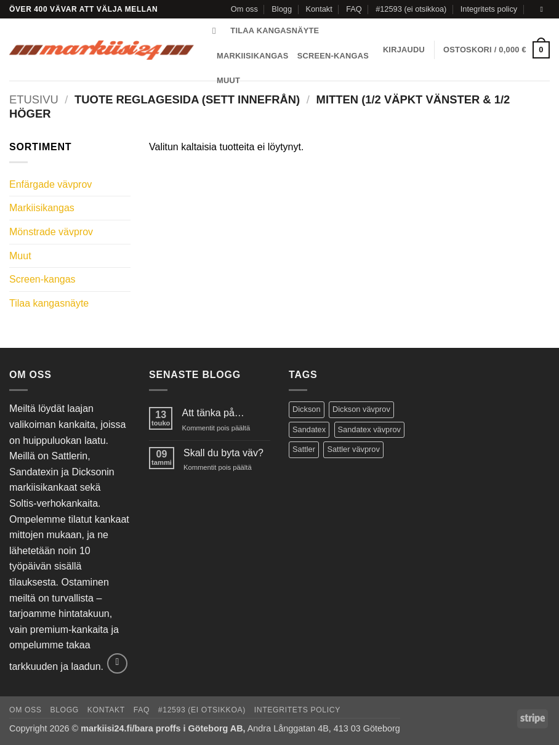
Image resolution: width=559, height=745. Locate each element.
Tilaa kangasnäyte (274, 30)
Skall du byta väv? (223, 453)
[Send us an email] (543, 9)
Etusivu (33, 99)
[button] (404, 50)
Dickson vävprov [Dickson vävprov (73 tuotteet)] (361, 409)
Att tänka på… (213, 413)
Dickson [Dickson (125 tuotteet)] (306, 409)
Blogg (281, 9)
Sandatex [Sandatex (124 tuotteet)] (309, 429)
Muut (20, 256)
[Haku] (217, 30)
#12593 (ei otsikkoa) (411, 9)
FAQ (354, 9)
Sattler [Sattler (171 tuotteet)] (303, 449)
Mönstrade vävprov (51, 232)
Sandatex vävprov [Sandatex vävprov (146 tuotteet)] (369, 429)
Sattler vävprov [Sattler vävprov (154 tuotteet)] (353, 449)
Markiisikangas (253, 55)
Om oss (244, 9)
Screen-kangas (333, 55)
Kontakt (318, 9)
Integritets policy (488, 9)
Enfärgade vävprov (50, 184)
